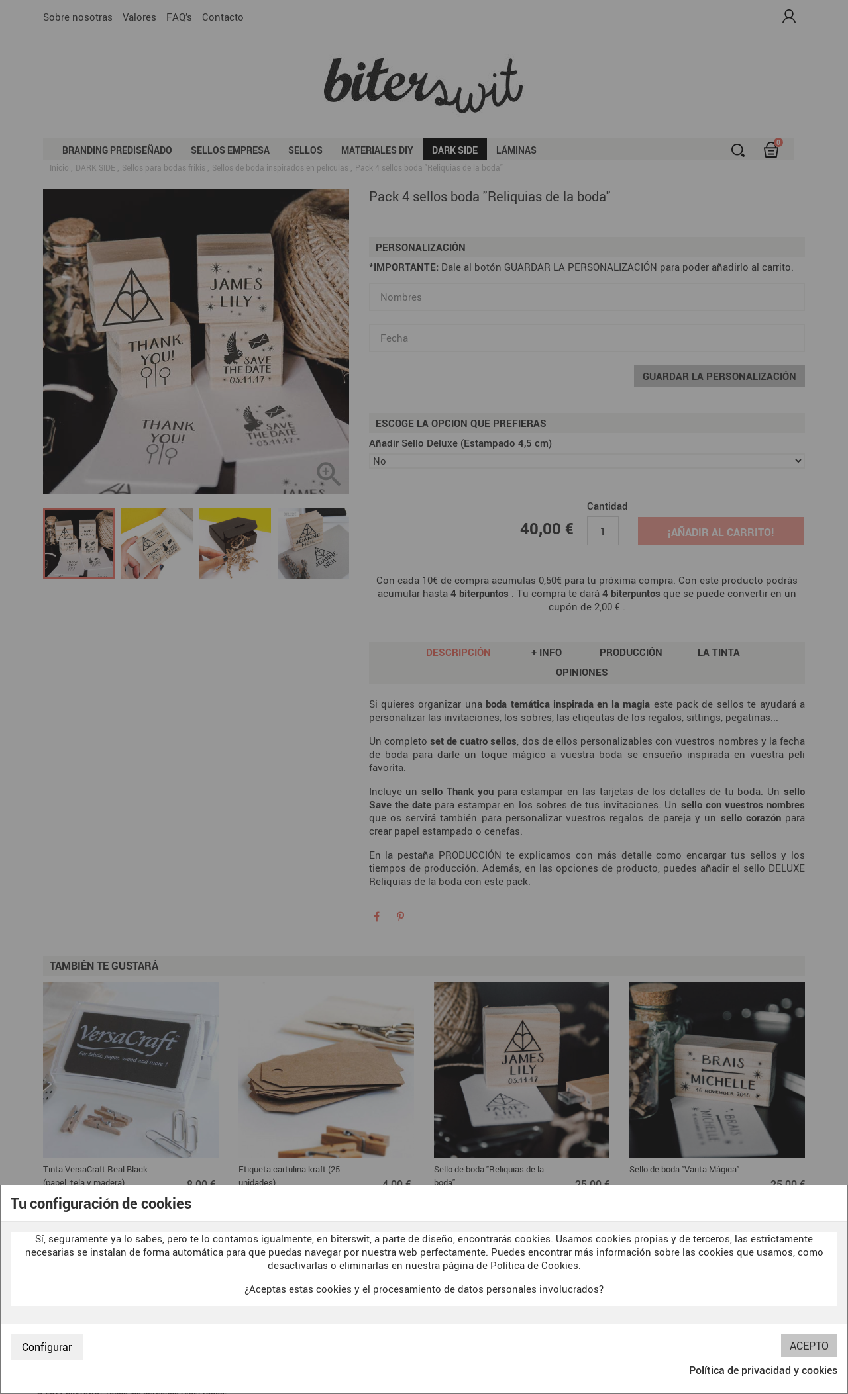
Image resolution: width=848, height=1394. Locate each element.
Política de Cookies (534, 1265)
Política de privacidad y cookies (763, 1370)
